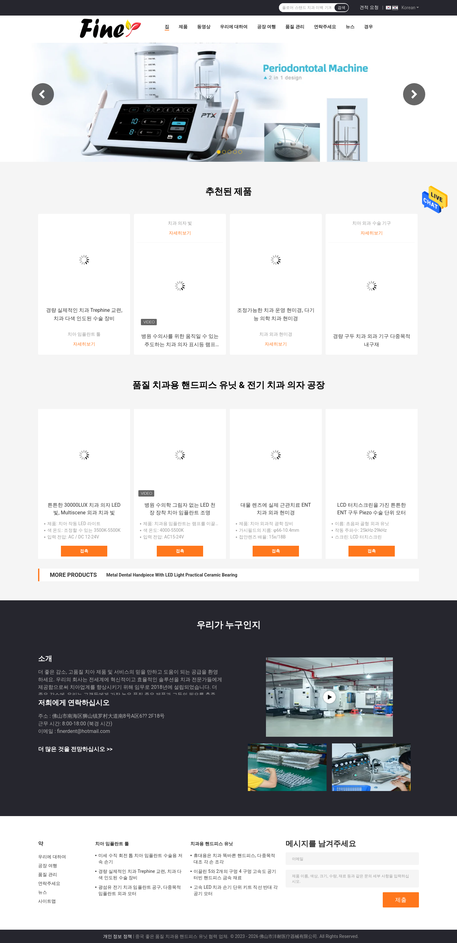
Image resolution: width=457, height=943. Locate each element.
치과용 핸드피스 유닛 (211, 843)
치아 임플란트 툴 (84, 334)
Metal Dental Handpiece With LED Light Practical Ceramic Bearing (171, 574)
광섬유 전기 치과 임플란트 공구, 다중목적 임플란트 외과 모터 (139, 890)
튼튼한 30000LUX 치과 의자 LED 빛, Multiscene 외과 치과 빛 (84, 509)
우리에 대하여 (234, 26)
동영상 (203, 26)
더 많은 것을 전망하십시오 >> (75, 749)
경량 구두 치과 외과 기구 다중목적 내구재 (371, 340)
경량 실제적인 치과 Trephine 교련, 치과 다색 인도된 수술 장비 (84, 314)
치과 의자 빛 (180, 223)
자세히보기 (84, 343)
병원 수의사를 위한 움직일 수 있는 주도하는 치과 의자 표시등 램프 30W (180, 341)
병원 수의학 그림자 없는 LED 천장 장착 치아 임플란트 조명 (179, 509)
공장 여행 (266, 26)
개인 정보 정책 (117, 936)
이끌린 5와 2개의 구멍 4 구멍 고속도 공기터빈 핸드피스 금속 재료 (235, 874)
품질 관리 (294, 26)
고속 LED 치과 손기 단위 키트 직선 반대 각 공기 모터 (236, 890)
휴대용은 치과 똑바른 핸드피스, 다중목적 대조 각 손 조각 (234, 858)
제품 (183, 26)
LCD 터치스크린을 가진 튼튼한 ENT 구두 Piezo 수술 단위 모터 (371, 509)
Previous (43, 94)
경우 (368, 26)
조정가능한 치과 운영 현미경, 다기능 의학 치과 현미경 (275, 314)
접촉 (84, 551)
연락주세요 (325, 26)
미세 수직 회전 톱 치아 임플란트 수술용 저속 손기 (140, 858)
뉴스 (350, 26)
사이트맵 (47, 901)
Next (414, 94)
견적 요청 (369, 7)
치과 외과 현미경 (276, 334)
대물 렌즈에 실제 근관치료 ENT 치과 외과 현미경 (276, 509)
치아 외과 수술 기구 (371, 223)
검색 (341, 7)
